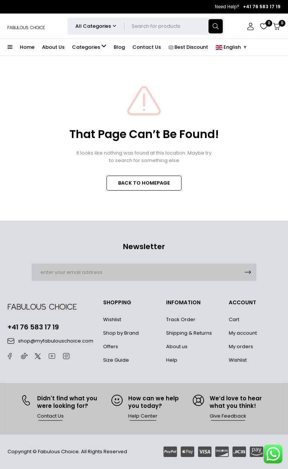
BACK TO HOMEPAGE (144, 182)
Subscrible (248, 272)
